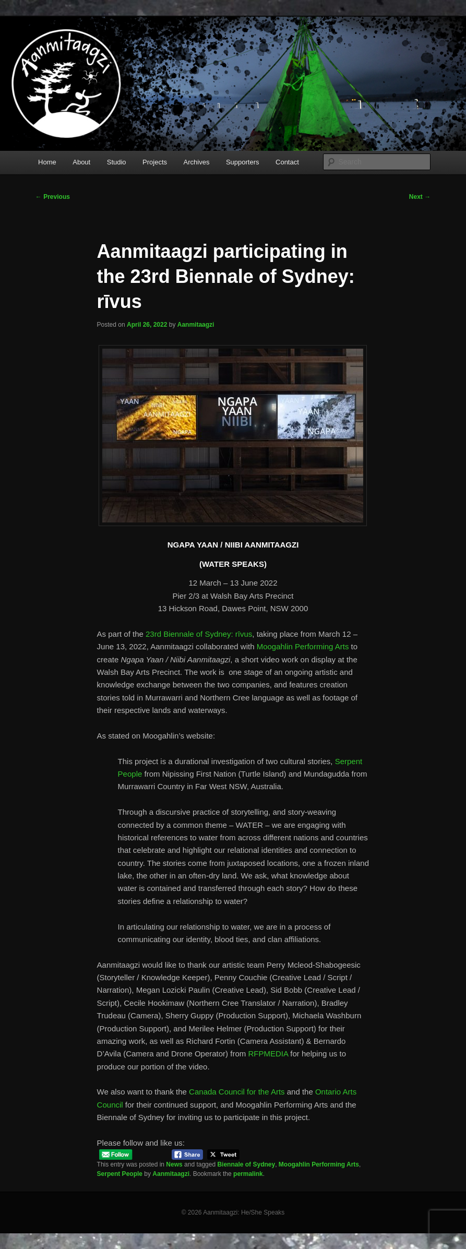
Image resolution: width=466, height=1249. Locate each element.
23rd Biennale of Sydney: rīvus (199, 633)
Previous (52, 196)
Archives (197, 162)
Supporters (242, 162)
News (174, 1164)
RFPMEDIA (268, 1053)
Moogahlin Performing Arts (303, 646)
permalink (248, 1173)
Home (47, 162)
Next (420, 196)
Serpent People (119, 1173)
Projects (154, 162)
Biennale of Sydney (246, 1164)
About (81, 162)
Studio (116, 162)
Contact (287, 162)
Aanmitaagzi (195, 324)
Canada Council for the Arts (236, 1091)
